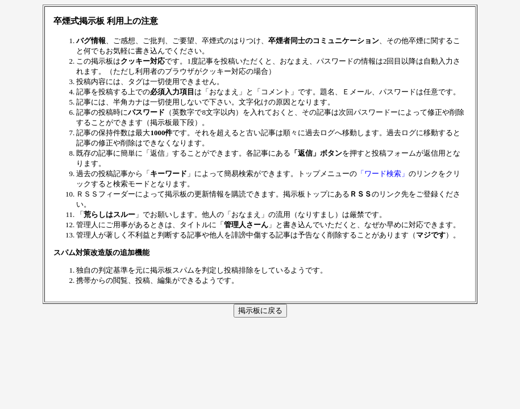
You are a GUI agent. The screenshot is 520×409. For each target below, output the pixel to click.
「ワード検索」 (383, 173)
